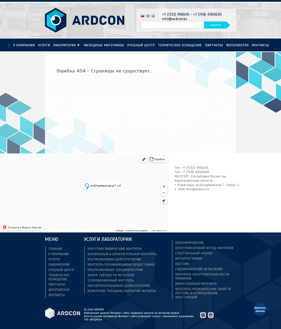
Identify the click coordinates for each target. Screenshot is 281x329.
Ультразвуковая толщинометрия (115, 270)
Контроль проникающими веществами (120, 265)
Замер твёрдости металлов (110, 275)
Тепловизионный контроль (110, 280)
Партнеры (214, 45)
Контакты (260, 45)
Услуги (44, 45)
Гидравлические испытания (199, 269)
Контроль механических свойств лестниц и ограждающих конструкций (203, 293)
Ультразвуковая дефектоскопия (114, 259)
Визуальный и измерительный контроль (122, 254)
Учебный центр (141, 45)
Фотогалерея (237, 45)
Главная (55, 249)
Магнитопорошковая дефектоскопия (118, 286)
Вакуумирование (189, 243)
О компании (24, 45)
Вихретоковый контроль (196, 284)
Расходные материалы (104, 45)
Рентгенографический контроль (114, 249)
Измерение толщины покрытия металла (121, 291)
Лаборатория (66, 45)
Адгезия (182, 264)
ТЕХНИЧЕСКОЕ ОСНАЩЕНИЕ (180, 45)
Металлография (188, 259)
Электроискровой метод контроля (204, 248)
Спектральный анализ (194, 253)
